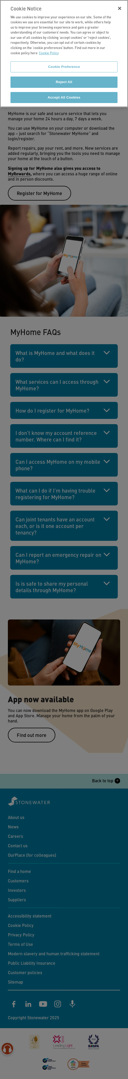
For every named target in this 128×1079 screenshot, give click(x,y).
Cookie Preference (64, 64)
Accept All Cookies (63, 94)
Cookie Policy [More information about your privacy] (49, 49)
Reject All (64, 79)
